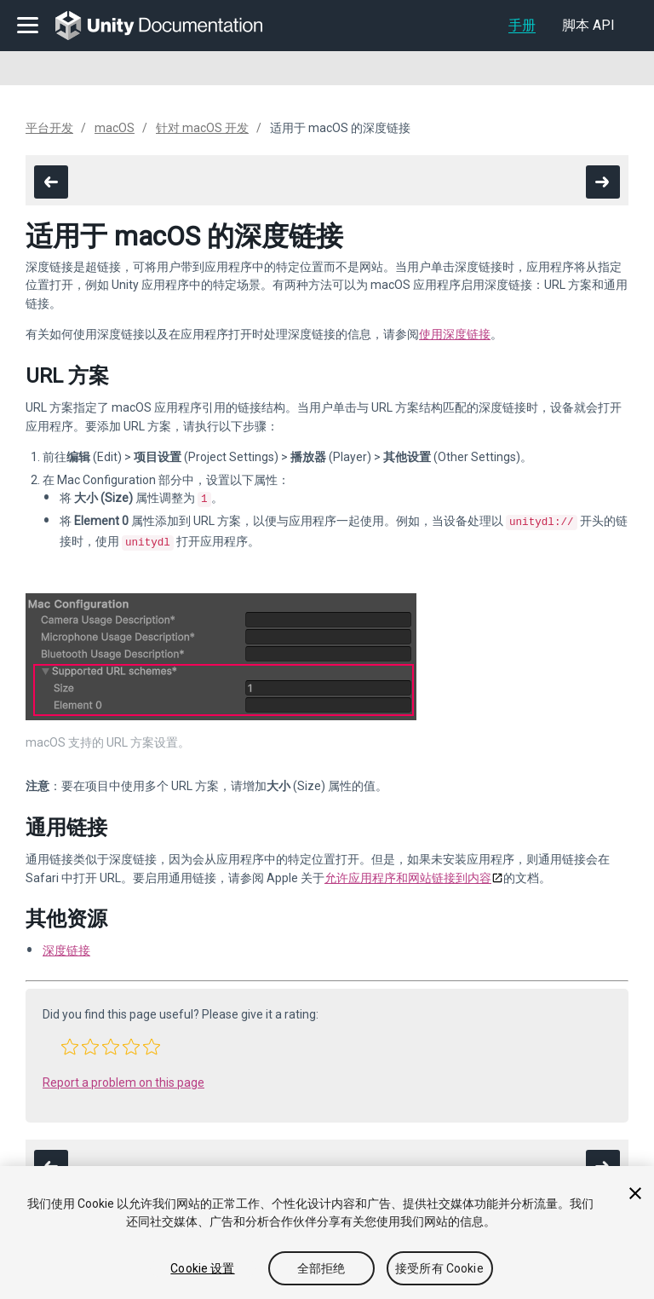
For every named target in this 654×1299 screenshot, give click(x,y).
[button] (70, 1041)
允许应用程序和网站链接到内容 (407, 873)
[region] (327, 1232)
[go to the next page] (603, 182)
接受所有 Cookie (439, 1268)
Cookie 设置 (202, 1268)
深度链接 (66, 945)
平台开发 (49, 128)
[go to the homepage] (170, 25)
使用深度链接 (454, 334)
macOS (115, 128)
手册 (522, 25)
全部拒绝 (321, 1268)
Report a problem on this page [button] (123, 1077)
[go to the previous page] (51, 182)
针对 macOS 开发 (202, 128)
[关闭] (635, 1193)
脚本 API (588, 25)
